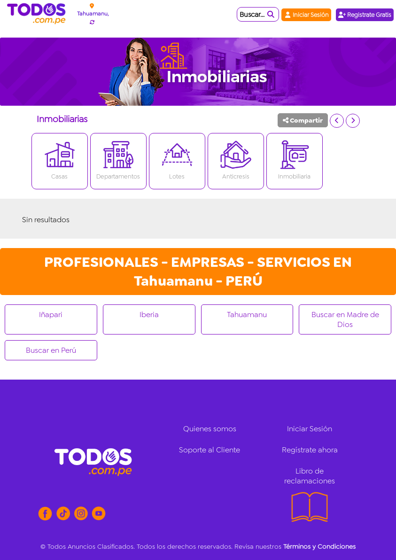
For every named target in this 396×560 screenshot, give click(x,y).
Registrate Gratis (364, 15)
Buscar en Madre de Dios (345, 319)
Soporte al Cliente (209, 450)
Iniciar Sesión (306, 15)
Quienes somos (209, 429)
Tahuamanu (247, 314)
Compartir (303, 120)
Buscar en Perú (51, 350)
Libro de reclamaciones (309, 476)
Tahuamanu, (93, 13)
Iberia (149, 314)
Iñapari (50, 314)
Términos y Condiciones (319, 546)
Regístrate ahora (310, 450)
